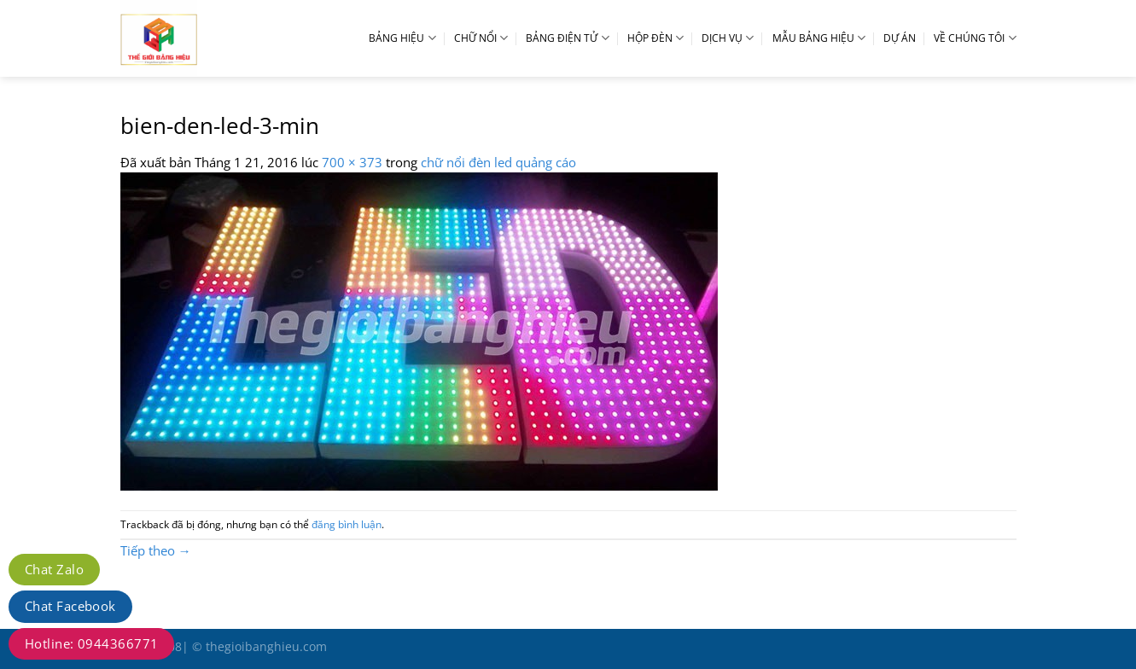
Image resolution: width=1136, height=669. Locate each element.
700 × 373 (352, 162)
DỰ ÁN (899, 38)
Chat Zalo (54, 569)
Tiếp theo (155, 550)
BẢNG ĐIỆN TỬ (567, 38)
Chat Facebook (70, 605)
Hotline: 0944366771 (91, 643)
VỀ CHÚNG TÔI (975, 38)
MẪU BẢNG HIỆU (818, 38)
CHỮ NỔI (481, 38)
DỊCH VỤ (728, 38)
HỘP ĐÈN (655, 38)
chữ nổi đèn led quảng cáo (498, 162)
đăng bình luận (347, 524)
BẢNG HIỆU (402, 38)
